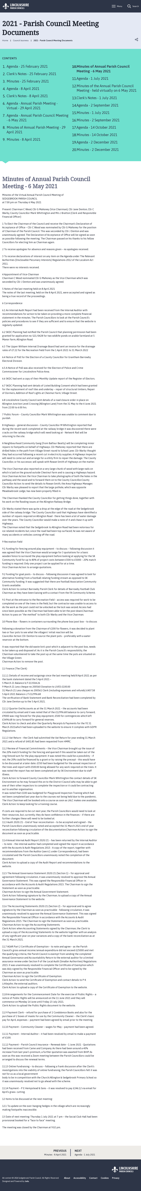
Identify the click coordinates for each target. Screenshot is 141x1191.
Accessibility (80, 1178)
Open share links (136, 39)
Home (5, 40)
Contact (93, 1178)
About (67, 1178)
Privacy (115, 1178)
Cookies (105, 1178)
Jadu (27, 1181)
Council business (21, 40)
